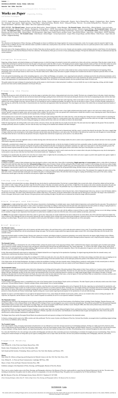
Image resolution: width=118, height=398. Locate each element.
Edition (13, 6)
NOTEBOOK (56, 389)
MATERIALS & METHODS (9, 3)
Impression (4, 6)
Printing (24, 3)
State (9, 6)
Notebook (4, 1)
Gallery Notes (30, 3)
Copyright (59, 392)
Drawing (19, 3)
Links (65, 389)
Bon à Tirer (19, 6)
